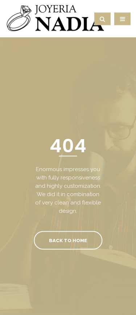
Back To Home (68, 240)
